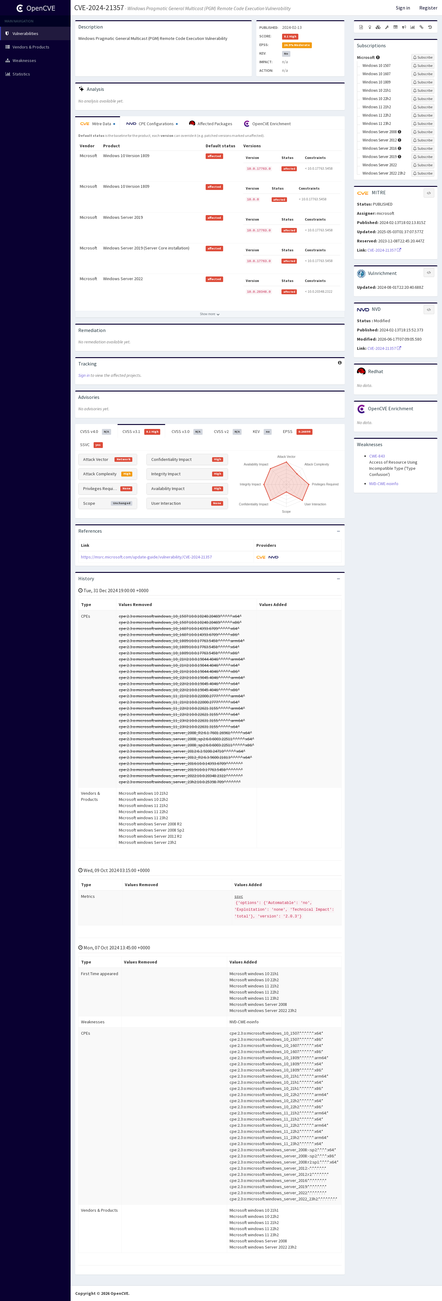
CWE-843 (377, 456)
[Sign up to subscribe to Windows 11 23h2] (422, 123)
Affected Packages (210, 124)
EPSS (297, 432)
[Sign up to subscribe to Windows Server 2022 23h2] (422, 173)
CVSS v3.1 (141, 432)
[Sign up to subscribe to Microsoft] (422, 57)
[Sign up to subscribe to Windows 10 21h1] (422, 90)
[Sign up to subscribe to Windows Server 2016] (422, 148)
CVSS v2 (228, 432)
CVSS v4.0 (95, 432)
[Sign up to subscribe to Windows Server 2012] (422, 140)
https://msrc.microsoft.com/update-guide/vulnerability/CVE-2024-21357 (146, 557)
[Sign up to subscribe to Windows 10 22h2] (422, 98)
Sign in (403, 8)
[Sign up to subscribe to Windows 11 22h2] (422, 115)
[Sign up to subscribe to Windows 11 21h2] (422, 107)
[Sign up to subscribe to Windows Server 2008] (422, 132)
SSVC (91, 445)
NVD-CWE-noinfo (383, 483)
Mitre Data (97, 123)
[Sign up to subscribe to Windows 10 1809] (422, 82)
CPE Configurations (152, 123)
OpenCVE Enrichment (267, 124)
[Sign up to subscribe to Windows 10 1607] (422, 74)
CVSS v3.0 (187, 432)
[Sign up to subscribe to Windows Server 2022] (422, 165)
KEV (262, 432)
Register (428, 8)
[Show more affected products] (210, 314)
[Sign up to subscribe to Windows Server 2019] (422, 156)
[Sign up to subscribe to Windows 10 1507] (422, 65)
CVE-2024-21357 (99, 7)
